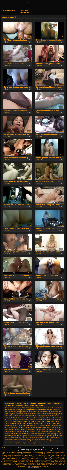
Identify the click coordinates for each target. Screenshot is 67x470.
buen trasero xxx (10, 412)
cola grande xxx (22, 412)
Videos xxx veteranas (25, 461)
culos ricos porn (10, 421)
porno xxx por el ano (35, 435)
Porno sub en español (14, 455)
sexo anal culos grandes (22, 439)
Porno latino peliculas (57, 457)
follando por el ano (31, 427)
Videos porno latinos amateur (55, 452)
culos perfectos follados (42, 419)
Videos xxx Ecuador (43, 460)
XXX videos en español (49, 458)
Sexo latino (24, 455)
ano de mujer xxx (11, 410)
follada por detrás (23, 425)
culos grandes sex (31, 415)
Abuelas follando (19, 463)
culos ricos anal (56, 419)
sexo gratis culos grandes (21, 443)
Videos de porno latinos (9, 452)
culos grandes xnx (45, 417)
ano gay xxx (21, 410)
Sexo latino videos (30, 463)
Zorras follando (23, 458)
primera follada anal (49, 435)
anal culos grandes (42, 408)
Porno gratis (44, 466)
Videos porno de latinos (34, 466)
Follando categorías (24, 11)
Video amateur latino (8, 463)
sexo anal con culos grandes (45, 437)
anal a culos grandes (12, 408)
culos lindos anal (16, 419)
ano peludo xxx (31, 410)
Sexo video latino (45, 457)
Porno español (54, 460)
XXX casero (24, 454)
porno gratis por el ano (41, 433)
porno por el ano (55, 433)
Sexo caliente (60, 458)
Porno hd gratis (25, 457)
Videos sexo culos (33, 3)
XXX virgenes (51, 454)
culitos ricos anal (21, 414)
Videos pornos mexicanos (39, 452)
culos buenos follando (44, 414)
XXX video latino (35, 457)
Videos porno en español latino (37, 454)
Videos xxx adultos (47, 464)
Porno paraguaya (49, 461)
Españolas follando (37, 461)
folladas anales (45, 425)
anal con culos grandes (27, 408)
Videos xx (55, 463)
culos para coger (27, 419)
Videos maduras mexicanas (44, 463)
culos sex (31, 421)
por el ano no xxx (47, 431)
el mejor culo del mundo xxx (36, 423)
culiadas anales (41, 412)
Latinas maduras (15, 457)
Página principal (9, 11)
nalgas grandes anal (17, 431)
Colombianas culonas (21, 464)
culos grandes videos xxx (29, 417)
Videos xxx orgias (60, 461)
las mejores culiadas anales (37, 429)
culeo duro (32, 412)
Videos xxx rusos (32, 460)
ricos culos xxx (23, 437)
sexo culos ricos (16, 441)
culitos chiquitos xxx (54, 412)
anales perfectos (55, 408)
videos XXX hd (32, 455)
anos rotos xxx (55, 410)
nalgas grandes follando (33, 431)
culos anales (31, 414)
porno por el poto (10, 435)
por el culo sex (13, 433)
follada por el (34, 425)
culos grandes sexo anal (46, 415)
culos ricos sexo (21, 421)
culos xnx (38, 421)
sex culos (32, 437)
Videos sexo (5, 454)
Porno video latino (15, 454)
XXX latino (11, 464)
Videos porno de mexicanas (11, 458)
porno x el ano (22, 435)
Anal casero (14, 461)
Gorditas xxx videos (54, 455)
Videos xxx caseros (21, 460)
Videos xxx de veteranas (24, 452)
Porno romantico (42, 455)
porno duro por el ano (26, 433)
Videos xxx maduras (35, 458)
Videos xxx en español (34, 464)
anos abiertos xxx (43, 410)
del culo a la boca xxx (49, 421)
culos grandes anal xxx (16, 415)
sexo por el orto (36, 443)
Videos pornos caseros (8, 460)
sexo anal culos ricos (38, 439)
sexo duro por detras (46, 441)
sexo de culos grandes (30, 441)
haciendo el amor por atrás (18, 429)
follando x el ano (43, 427)
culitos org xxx (10, 414)
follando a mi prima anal (16, 427)
